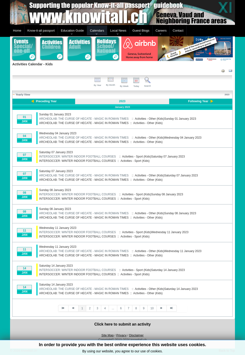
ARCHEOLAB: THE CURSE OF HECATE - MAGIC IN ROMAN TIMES (83, 118)
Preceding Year (46, 101)
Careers (161, 30)
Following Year (198, 101)
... (113, 308)
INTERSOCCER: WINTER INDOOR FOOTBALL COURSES (77, 156)
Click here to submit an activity (122, 324)
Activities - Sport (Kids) (135, 161)
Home (17, 30)
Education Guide (72, 30)
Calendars (97, 30)
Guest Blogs (141, 30)
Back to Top (227, 350)
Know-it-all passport (41, 30)
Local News (118, 30)
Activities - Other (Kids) (148, 123)
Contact (178, 30)
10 (152, 308)
